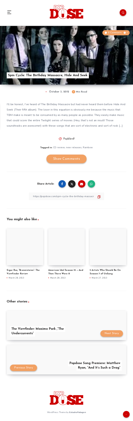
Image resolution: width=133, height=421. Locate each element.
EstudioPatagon (77, 412)
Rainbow (88, 147)
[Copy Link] (66, 196)
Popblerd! (69, 139)
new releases (74, 147)
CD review (59, 147)
